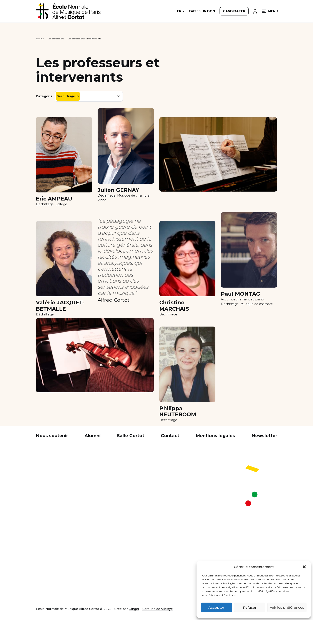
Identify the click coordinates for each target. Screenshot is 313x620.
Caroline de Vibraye (157, 609)
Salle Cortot (130, 435)
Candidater (234, 11)
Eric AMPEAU (54, 199)
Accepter (216, 607)
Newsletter (264, 435)
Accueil (40, 38)
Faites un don (202, 11)
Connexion (255, 10)
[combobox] (89, 96)
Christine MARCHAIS (174, 306)
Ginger (134, 609)
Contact (170, 435)
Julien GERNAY (118, 190)
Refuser (249, 607)
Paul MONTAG (240, 294)
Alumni (93, 435)
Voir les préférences (287, 607)
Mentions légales (215, 435)
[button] (304, 567)
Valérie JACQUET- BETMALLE (60, 306)
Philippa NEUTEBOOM (177, 411)
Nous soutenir (52, 435)
